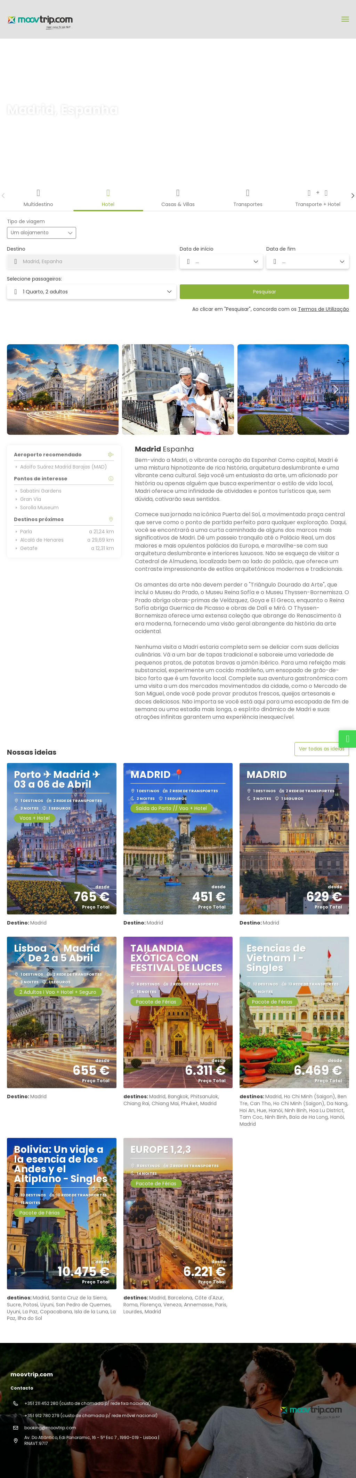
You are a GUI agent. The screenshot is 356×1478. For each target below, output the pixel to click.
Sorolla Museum (36, 507)
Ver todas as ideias (322, 748)
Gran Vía (27, 499)
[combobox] (91, 261)
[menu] (345, 19)
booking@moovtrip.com (50, 1428)
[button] (3, 195)
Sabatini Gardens (38, 490)
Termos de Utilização (323, 309)
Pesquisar (264, 291)
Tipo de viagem (26, 221)
